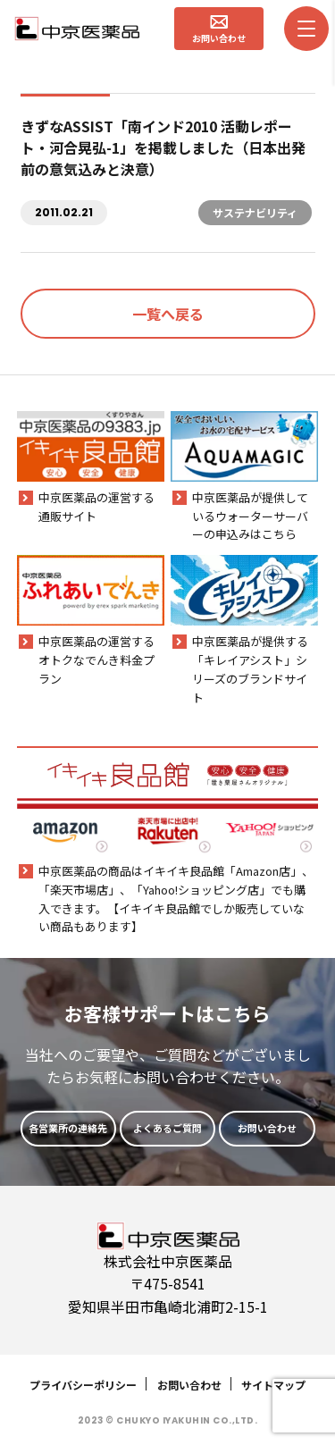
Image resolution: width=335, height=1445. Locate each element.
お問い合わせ (189, 1384)
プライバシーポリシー (83, 1384)
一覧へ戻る (168, 313)
